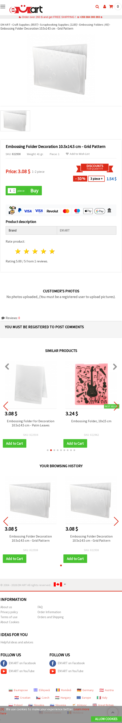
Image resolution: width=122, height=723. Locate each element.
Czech (42, 698)
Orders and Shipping (50, 617)
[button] (48, 450)
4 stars (43, 251)
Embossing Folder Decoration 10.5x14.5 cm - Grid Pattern (30, 538)
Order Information (49, 612)
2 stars (26, 251)
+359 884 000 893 (90, 17)
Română (63, 690)
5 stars (52, 251)
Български (18, 690)
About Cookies (9, 622)
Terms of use (8, 617)
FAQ (40, 607)
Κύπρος (79, 705)
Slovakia (36, 705)
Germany (85, 690)
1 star (18, 251)
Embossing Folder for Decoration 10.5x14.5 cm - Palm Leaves (30, 423)
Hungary (63, 698)
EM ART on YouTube (17, 671)
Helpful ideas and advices (16, 643)
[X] (2, 709)
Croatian (22, 698)
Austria (107, 690)
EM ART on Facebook (18, 663)
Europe (84, 698)
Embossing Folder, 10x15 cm (91, 421)
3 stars (35, 251)
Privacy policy (9, 612)
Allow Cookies (106, 719)
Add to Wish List (78, 153)
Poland (15, 705)
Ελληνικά (42, 690)
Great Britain (103, 705)
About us (6, 607)
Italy (102, 698)
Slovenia (58, 705)
